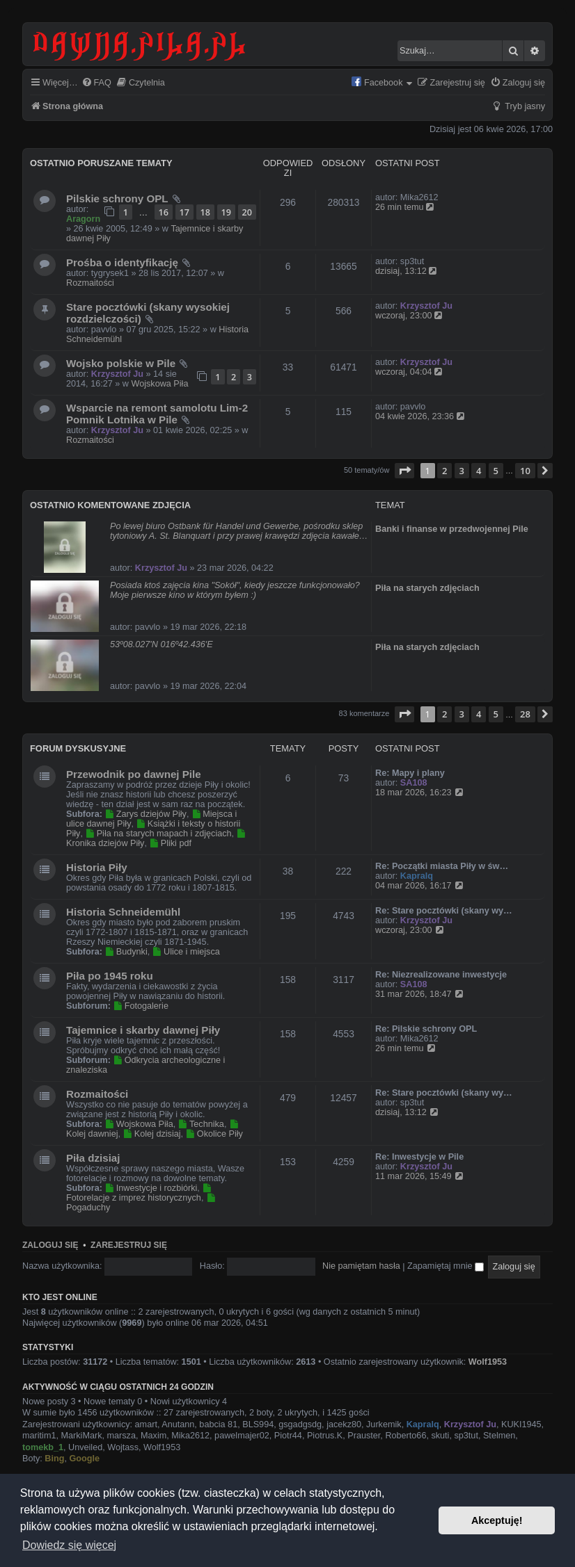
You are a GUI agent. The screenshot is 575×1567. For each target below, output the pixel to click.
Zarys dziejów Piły (145, 814)
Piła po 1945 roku (109, 976)
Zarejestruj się (128, 1245)
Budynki (125, 952)
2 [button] (444, 470)
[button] (404, 470)
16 (163, 212)
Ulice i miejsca (186, 952)
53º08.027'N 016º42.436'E (161, 644)
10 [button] (525, 470)
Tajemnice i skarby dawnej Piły (143, 1030)
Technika (201, 1124)
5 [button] (496, 470)
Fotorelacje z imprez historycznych (140, 1193)
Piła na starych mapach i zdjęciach (158, 833)
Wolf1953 (487, 1362)
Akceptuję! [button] (497, 1520)
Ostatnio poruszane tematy (101, 163)
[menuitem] (96, 83)
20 (247, 212)
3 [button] (461, 470)
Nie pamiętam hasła (361, 1266)
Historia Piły (96, 867)
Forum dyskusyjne (78, 748)
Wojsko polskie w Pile (120, 363)
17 (184, 212)
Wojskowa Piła (159, 384)
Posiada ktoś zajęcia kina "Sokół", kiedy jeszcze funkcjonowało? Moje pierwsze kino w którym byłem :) (235, 590)
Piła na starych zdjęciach (427, 588)
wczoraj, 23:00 (409, 315)
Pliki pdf (170, 843)
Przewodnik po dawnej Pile (133, 774)
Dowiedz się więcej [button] (69, 1545)
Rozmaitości (90, 283)
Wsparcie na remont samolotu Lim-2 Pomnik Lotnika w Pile (157, 413)
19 (226, 212)
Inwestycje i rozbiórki (150, 1188)
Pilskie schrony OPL (117, 198)
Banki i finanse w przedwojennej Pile (451, 529)
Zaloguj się (50, 1245)
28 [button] (525, 714)
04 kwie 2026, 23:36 (420, 416)
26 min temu (405, 207)
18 (205, 212)
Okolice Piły (214, 1134)
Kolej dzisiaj (152, 1134)
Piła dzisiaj (93, 1158)
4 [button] (478, 470)
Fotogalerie (140, 1006)
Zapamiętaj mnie (445, 1266)
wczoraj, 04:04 (409, 372)
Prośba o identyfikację (122, 262)
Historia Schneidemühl (123, 912)
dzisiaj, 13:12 (406, 271)
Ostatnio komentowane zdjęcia (110, 505)
